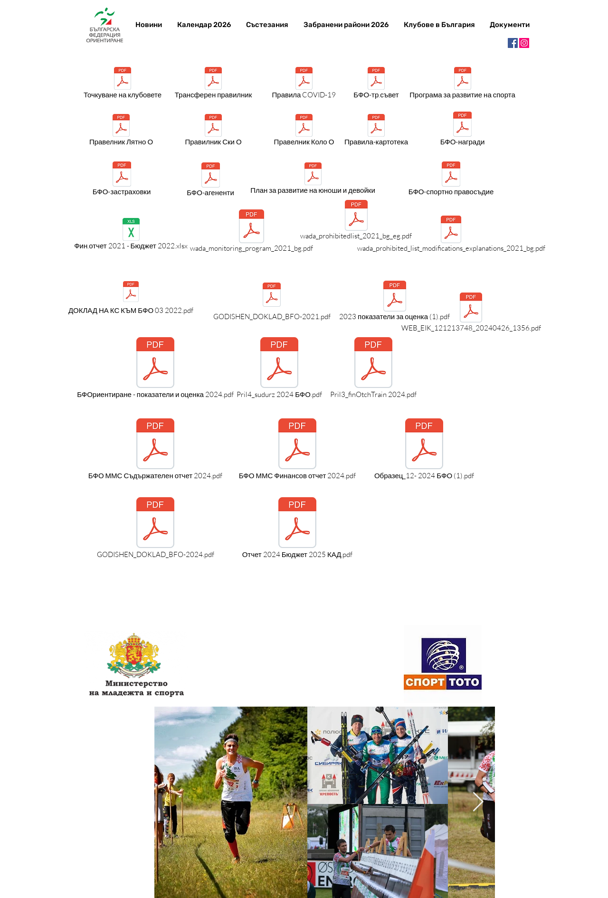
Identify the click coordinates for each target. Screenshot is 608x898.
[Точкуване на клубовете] (122, 84)
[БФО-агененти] (210, 181)
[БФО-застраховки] (121, 180)
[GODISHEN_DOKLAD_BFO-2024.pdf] (155, 528)
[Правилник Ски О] (213, 131)
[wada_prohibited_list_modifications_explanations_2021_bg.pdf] (451, 235)
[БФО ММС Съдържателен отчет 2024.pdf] (155, 449)
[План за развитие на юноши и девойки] (313, 180)
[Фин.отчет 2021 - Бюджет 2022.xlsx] (131, 235)
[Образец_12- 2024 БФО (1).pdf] (424, 449)
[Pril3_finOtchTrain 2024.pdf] (373, 368)
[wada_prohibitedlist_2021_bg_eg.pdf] (356, 221)
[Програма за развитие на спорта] (462, 84)
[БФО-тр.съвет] (376, 84)
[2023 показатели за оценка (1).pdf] (394, 302)
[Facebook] (513, 43)
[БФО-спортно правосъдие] (451, 180)
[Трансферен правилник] (213, 84)
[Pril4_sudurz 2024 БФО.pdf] (279, 368)
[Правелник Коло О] (304, 131)
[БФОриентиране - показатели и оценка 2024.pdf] (155, 368)
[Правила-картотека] (376, 131)
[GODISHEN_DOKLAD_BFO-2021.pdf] (271, 301)
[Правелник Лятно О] (121, 131)
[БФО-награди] (462, 130)
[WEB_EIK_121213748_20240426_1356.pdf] (470, 313)
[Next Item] (478, 802)
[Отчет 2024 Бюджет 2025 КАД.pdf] (297, 528)
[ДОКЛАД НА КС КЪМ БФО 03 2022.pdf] (131, 298)
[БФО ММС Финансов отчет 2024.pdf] (297, 449)
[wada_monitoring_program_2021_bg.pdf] (251, 232)
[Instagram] (524, 43)
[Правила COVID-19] (304, 84)
